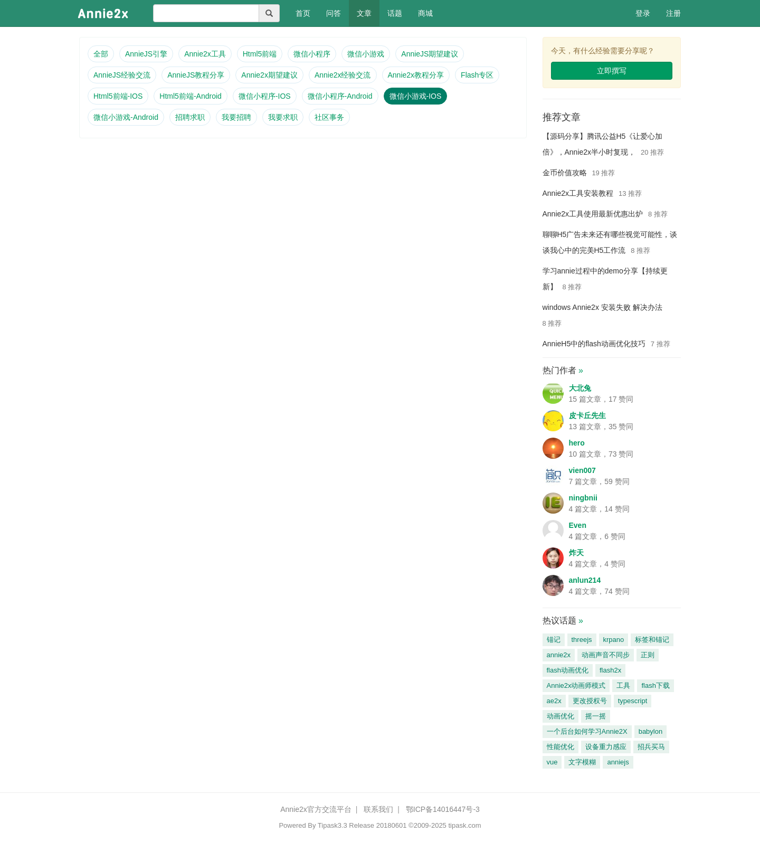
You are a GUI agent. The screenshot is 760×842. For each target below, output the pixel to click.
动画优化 (560, 716)
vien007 (582, 470)
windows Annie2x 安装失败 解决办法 (602, 307)
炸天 (576, 552)
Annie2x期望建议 (269, 75)
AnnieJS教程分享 (195, 75)
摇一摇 (595, 716)
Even (577, 525)
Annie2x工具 (205, 54)
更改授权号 (590, 701)
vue (552, 762)
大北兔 (580, 388)
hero (577, 443)
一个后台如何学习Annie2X (587, 731)
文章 (364, 13)
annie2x (559, 655)
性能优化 (560, 747)
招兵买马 (651, 747)
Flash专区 (477, 75)
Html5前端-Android (190, 96)
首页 (307, 12)
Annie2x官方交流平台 (316, 809)
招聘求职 (190, 117)
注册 (673, 13)
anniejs (618, 762)
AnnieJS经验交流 (121, 75)
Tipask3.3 (332, 825)
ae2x (554, 701)
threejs (582, 640)
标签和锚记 (652, 640)
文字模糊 (582, 762)
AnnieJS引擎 (146, 54)
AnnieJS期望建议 (429, 54)
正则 (647, 655)
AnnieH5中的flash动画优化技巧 (594, 343)
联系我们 (378, 809)
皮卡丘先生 (587, 415)
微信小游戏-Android (125, 117)
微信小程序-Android (340, 96)
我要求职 (283, 117)
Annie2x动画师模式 (576, 685)
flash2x (610, 670)
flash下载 (655, 685)
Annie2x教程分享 (416, 75)
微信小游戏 (365, 54)
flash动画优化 (567, 670)
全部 (100, 54)
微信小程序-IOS (265, 96)
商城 (425, 13)
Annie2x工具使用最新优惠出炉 (593, 214)
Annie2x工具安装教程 (578, 193)
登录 (642, 13)
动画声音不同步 (606, 655)
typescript (633, 701)
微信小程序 (311, 54)
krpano (613, 640)
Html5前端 (260, 54)
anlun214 (585, 580)
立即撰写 (611, 71)
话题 (394, 13)
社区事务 (329, 117)
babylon (651, 731)
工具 (623, 685)
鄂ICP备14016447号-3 (443, 809)
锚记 (553, 640)
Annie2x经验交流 (343, 75)
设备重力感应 (605, 747)
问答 (333, 13)
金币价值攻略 (565, 172)
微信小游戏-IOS (416, 96)
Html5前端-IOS (117, 96)
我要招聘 (236, 117)
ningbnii (583, 498)
